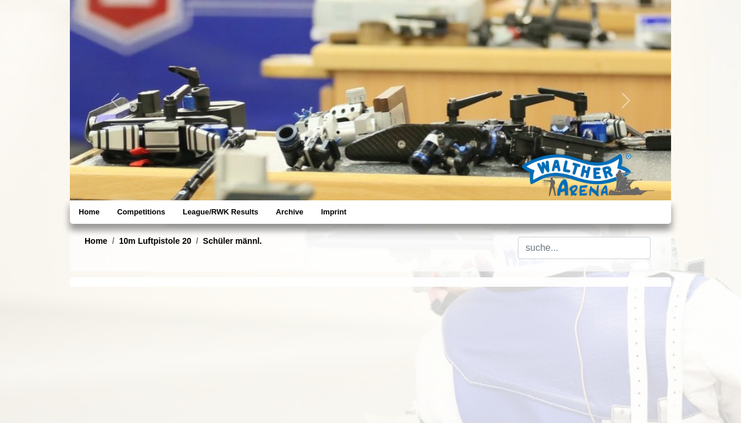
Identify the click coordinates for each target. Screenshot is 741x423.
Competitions (141, 211)
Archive (290, 211)
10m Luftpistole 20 (155, 241)
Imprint (333, 211)
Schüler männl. (232, 241)
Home (89, 211)
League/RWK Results (220, 211)
